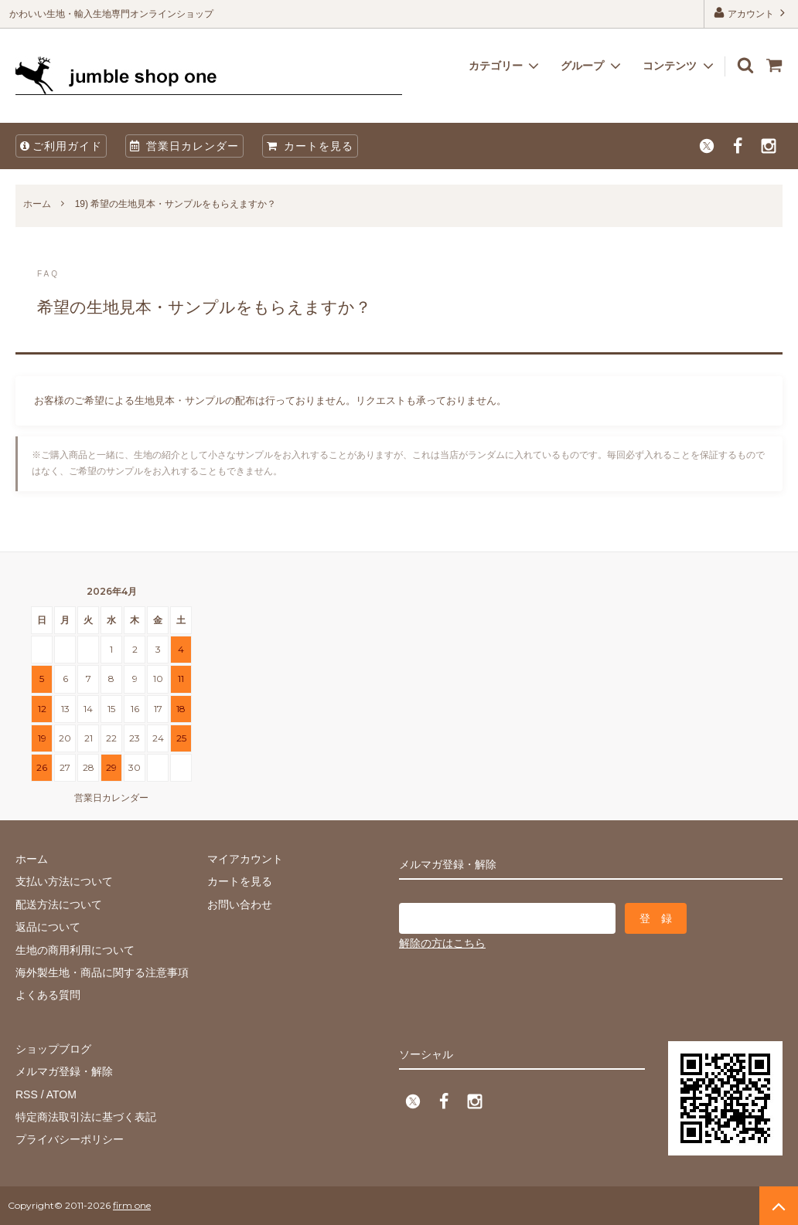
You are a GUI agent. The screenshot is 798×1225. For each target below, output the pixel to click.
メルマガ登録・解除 (64, 1071)
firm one (132, 1205)
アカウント (751, 12)
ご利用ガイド (61, 146)
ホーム (37, 204)
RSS (26, 1094)
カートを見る (310, 146)
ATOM (61, 1094)
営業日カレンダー (184, 146)
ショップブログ (53, 1049)
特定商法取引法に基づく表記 (85, 1117)
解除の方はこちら (442, 943)
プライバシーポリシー (69, 1139)
